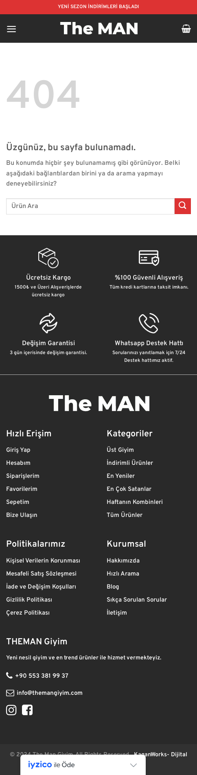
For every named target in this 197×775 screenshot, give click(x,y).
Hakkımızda (124, 561)
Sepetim (18, 502)
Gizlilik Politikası (30, 600)
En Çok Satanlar (129, 489)
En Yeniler (121, 476)
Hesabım (18, 463)
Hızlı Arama (124, 574)
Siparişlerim (23, 476)
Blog (114, 587)
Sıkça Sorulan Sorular (137, 600)
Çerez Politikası (28, 613)
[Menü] (11, 28)
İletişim (118, 613)
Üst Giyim (121, 450)
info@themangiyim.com (50, 693)
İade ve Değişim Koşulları (41, 587)
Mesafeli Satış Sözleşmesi (41, 574)
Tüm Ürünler (125, 515)
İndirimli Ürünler (131, 463)
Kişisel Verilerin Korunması (44, 561)
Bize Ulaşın (21, 515)
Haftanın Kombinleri (135, 502)
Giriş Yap (19, 450)
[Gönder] (183, 206)
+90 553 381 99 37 (41, 676)
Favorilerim (22, 489)
